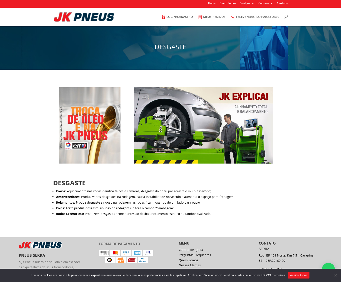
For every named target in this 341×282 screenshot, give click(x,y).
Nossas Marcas (190, 265)
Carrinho (282, 3)
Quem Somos (227, 3)
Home (212, 3)
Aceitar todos (298, 275)
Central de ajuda (191, 250)
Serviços (245, 3)
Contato (263, 3)
